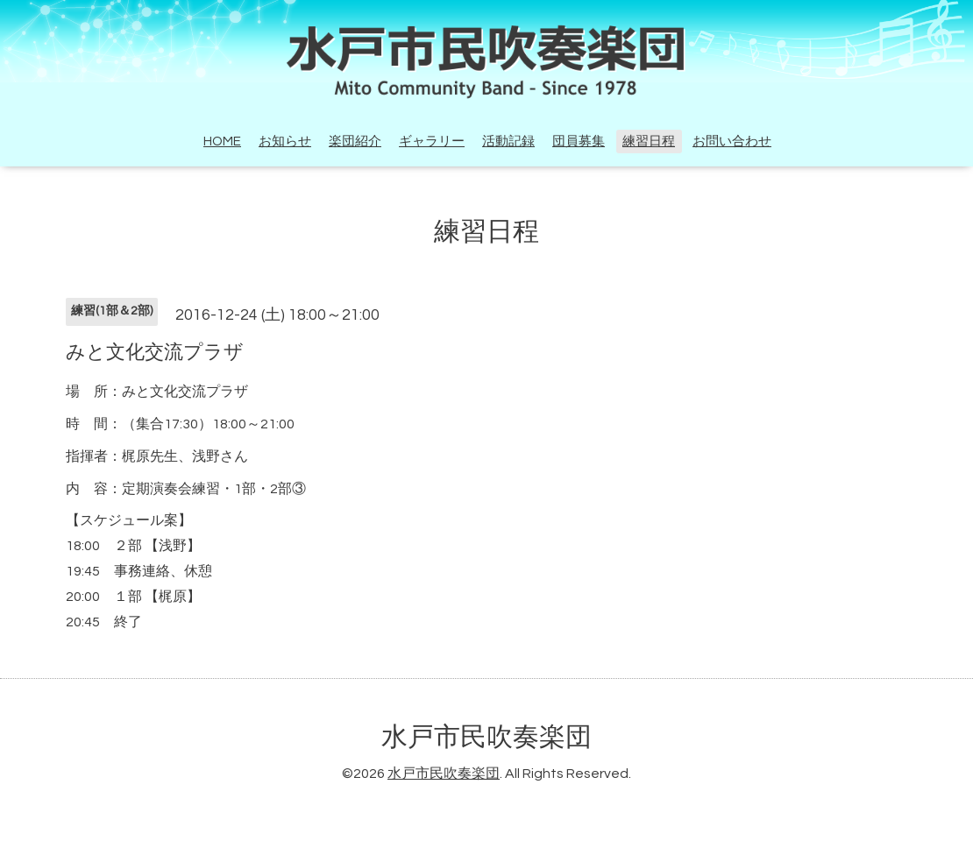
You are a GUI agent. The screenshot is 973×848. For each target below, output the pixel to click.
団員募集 (578, 141)
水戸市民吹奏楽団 (486, 737)
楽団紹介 (355, 141)
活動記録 (508, 141)
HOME (222, 141)
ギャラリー (432, 141)
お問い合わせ (731, 141)
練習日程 (648, 141)
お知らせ (285, 141)
